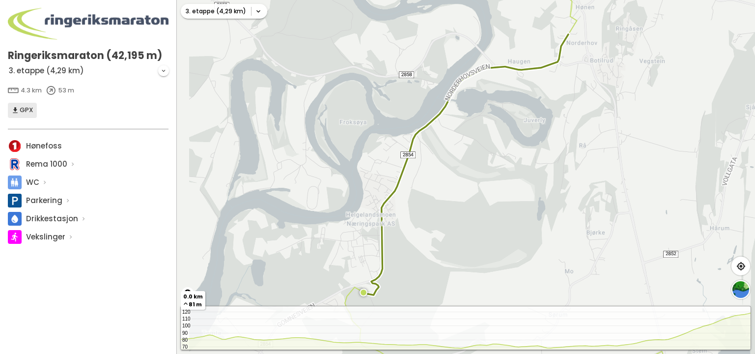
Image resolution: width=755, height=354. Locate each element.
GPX (22, 110)
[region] (466, 177)
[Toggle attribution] (188, 293)
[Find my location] (740, 266)
